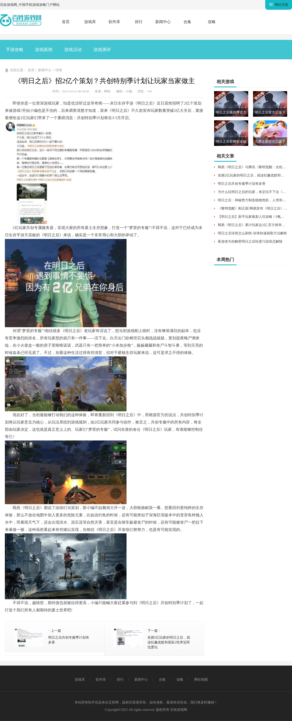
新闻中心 (163, 22)
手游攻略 (14, 49)
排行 (139, 22)
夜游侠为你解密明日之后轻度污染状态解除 (250, 241)
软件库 (114, 22)
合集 (187, 22)
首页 (66, 22)
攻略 (212, 22)
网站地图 (201, 679)
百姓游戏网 (178, 710)
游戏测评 (102, 49)
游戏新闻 (44, 49)
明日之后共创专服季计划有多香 (241, 183)
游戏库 (90, 22)
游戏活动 (73, 49)
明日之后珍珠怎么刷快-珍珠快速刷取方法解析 (252, 233)
